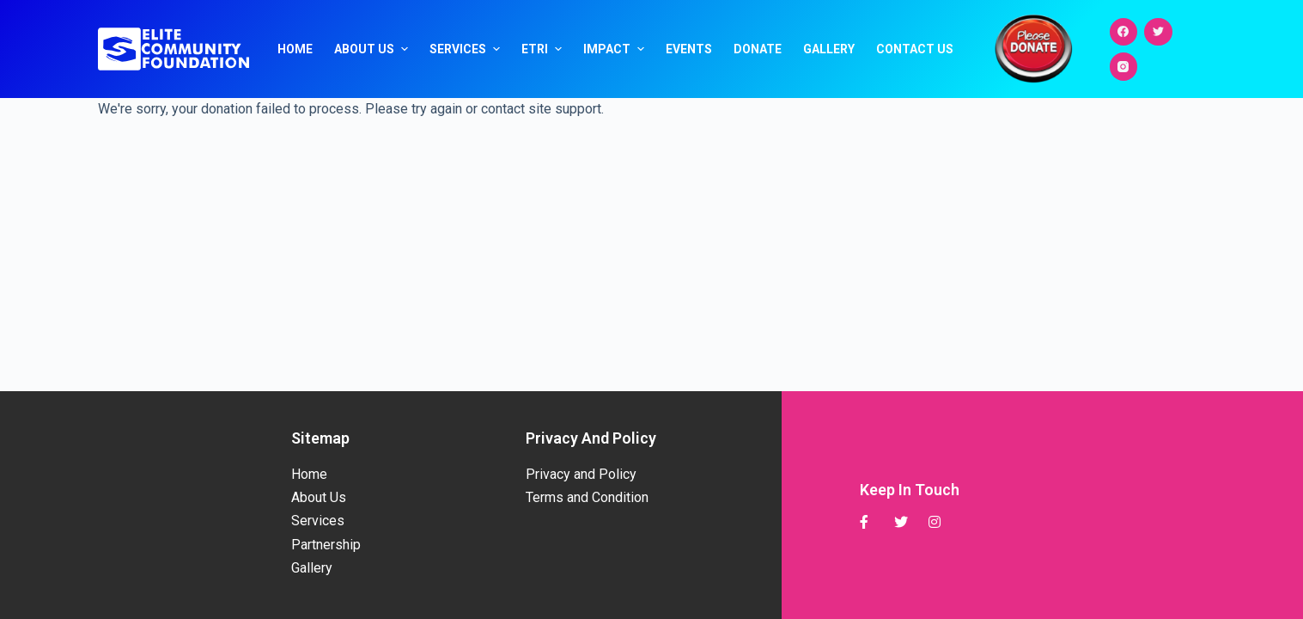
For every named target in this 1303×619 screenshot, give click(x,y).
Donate (758, 49)
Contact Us (914, 49)
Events (689, 49)
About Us (373, 49)
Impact (615, 49)
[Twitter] (1158, 32)
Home (295, 49)
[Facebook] (1124, 32)
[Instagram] (1124, 66)
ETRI (543, 49)
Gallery (829, 49)
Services (466, 49)
